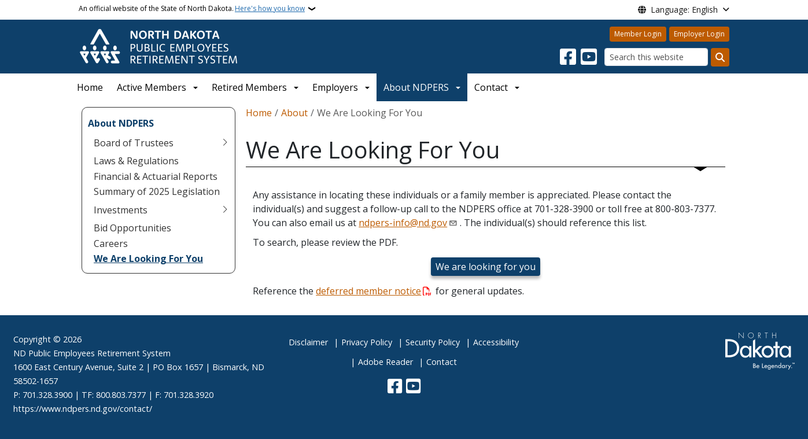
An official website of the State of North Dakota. (192, 8)
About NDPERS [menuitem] (121, 123)
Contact (441, 361)
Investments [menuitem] (120, 210)
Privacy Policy (366, 342)
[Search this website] (656, 57)
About (294, 112)
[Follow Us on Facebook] (568, 57)
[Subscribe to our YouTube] (589, 57)
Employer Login (699, 34)
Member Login (638, 34)
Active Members (151, 87)
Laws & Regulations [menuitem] (136, 160)
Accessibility (496, 342)
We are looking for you (486, 266)
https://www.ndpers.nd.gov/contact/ (82, 408)
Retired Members (249, 87)
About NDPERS (416, 87)
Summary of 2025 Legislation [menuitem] (157, 191)
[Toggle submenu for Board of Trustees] (225, 143)
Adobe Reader (385, 361)
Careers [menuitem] (111, 243)
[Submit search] (720, 57)
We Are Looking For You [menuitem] (148, 258)
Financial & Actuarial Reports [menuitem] (155, 176)
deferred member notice (368, 291)
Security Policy (432, 342)
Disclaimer (308, 342)
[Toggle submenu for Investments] (225, 210)
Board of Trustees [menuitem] (134, 143)
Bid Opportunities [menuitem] (132, 228)
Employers (335, 87)
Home (90, 87)
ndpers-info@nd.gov (403, 222)
